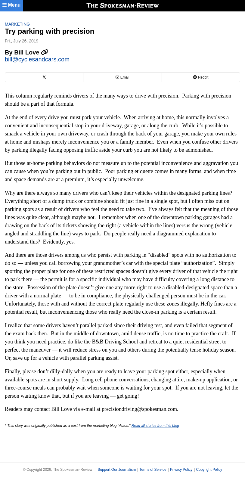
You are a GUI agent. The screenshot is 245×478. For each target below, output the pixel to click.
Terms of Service (152, 469)
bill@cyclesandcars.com (37, 59)
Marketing (17, 24)
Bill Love (31, 52)
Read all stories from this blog (155, 426)
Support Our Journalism (117, 469)
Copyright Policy (209, 469)
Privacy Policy (181, 469)
